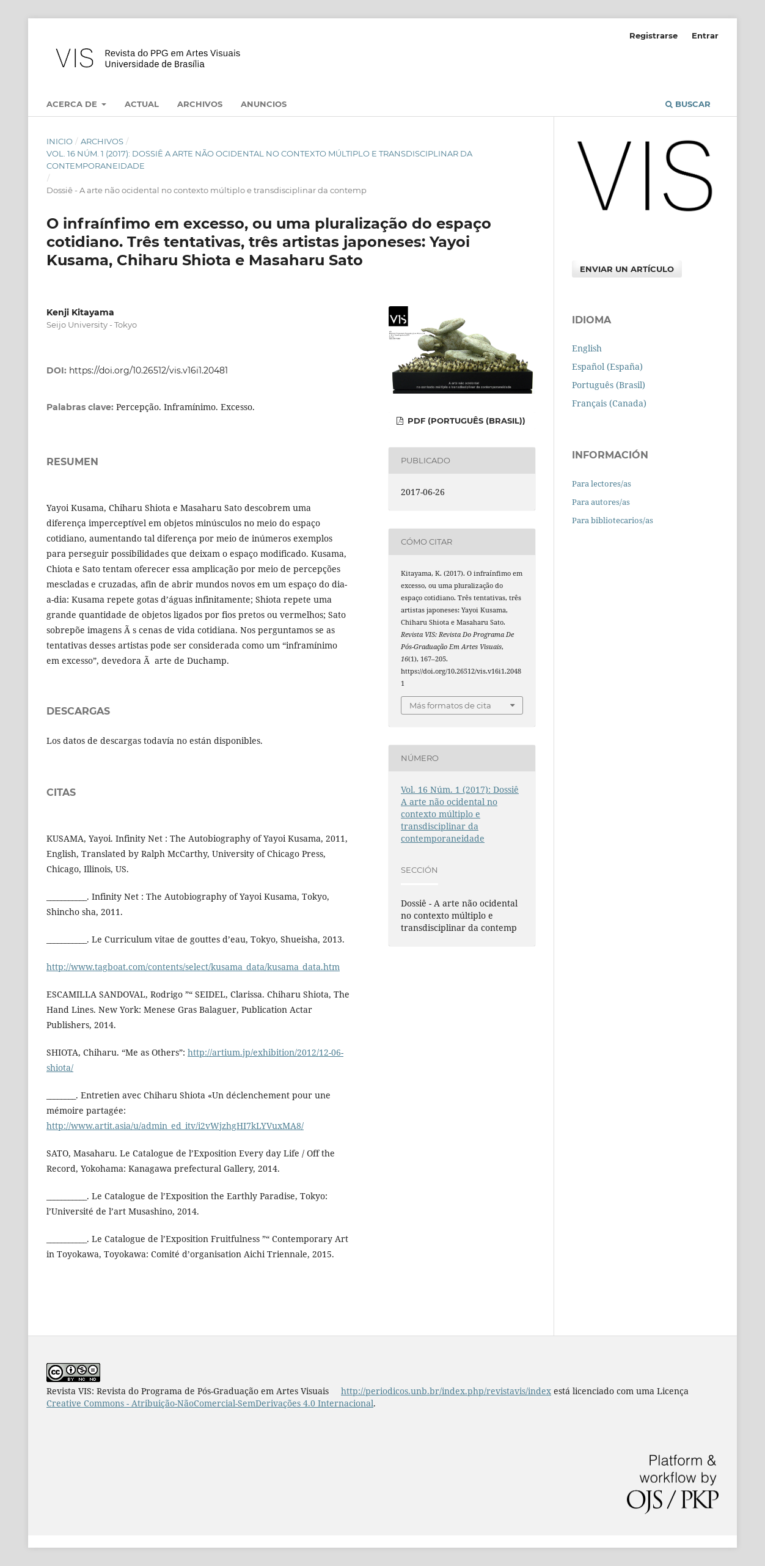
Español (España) (607, 366)
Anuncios (264, 104)
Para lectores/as (601, 483)
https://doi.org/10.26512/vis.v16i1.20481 (148, 370)
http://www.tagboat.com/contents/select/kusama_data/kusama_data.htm (193, 966)
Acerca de (73, 104)
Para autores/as (601, 501)
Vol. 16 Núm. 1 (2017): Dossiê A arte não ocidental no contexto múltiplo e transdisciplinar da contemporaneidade (259, 160)
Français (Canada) (609, 403)
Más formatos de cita (450, 705)
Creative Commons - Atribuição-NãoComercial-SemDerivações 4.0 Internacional (209, 1403)
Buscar (688, 104)
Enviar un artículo (627, 269)
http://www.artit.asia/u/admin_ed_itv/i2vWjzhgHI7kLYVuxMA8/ (175, 1125)
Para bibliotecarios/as (612, 520)
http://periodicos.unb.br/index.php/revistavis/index (446, 1391)
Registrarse (653, 35)
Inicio (59, 141)
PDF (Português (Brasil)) (465, 420)
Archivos (199, 104)
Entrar (705, 35)
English (587, 348)
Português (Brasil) (608, 385)
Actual (142, 104)
